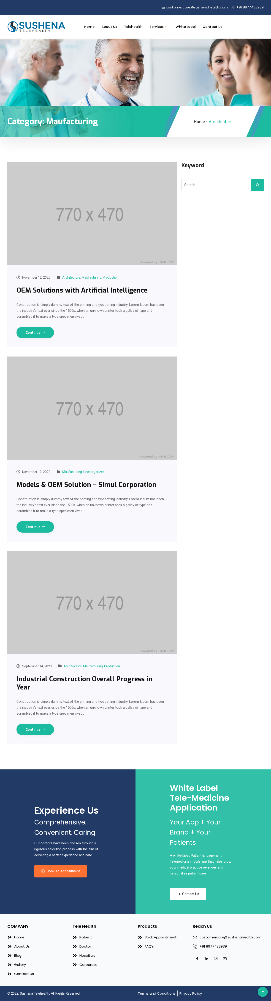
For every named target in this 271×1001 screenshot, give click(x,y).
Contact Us (213, 26)
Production (111, 277)
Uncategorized (94, 472)
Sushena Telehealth (34, 993)
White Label (186, 26)
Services (159, 26)
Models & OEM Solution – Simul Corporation (87, 484)
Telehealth (133, 26)
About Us (109, 26)
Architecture (71, 277)
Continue (35, 332)
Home (89, 26)
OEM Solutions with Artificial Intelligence (83, 290)
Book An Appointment (60, 871)
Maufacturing (91, 277)
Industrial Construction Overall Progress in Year (85, 683)
